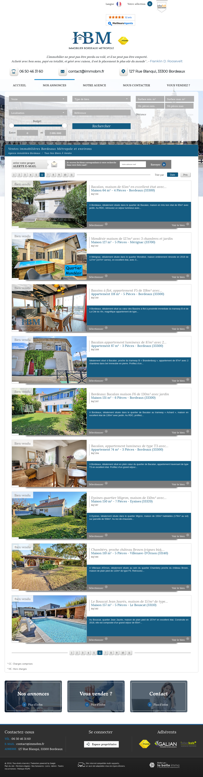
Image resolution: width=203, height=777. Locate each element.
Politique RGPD (23, 769)
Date (172, 174)
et (42, 132)
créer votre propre (24, 164)
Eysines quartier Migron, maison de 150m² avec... (129, 498)
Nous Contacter (136, 85)
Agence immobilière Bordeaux (24, 153)
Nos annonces (54, 85)
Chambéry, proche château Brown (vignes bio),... (128, 549)
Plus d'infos (32, 704)
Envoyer (158, 164)
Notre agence (94, 85)
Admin (54, 766)
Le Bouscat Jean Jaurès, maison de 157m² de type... (129, 601)
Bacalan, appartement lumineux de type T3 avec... (129, 446)
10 (65, 174)
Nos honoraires (37, 766)
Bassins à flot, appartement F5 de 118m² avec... (126, 290)
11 (71, 174)
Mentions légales (23, 766)
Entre (12, 132)
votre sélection (136, 3)
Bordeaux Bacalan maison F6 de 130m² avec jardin (130, 394)
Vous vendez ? (178, 85)
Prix (185, 174)
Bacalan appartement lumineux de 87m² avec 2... (129, 342)
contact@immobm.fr (86, 71)
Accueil (19, 85)
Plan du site (9, 766)
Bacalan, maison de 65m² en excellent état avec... (129, 187)
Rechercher (101, 126)
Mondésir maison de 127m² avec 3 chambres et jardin (132, 238)
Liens (47, 766)
